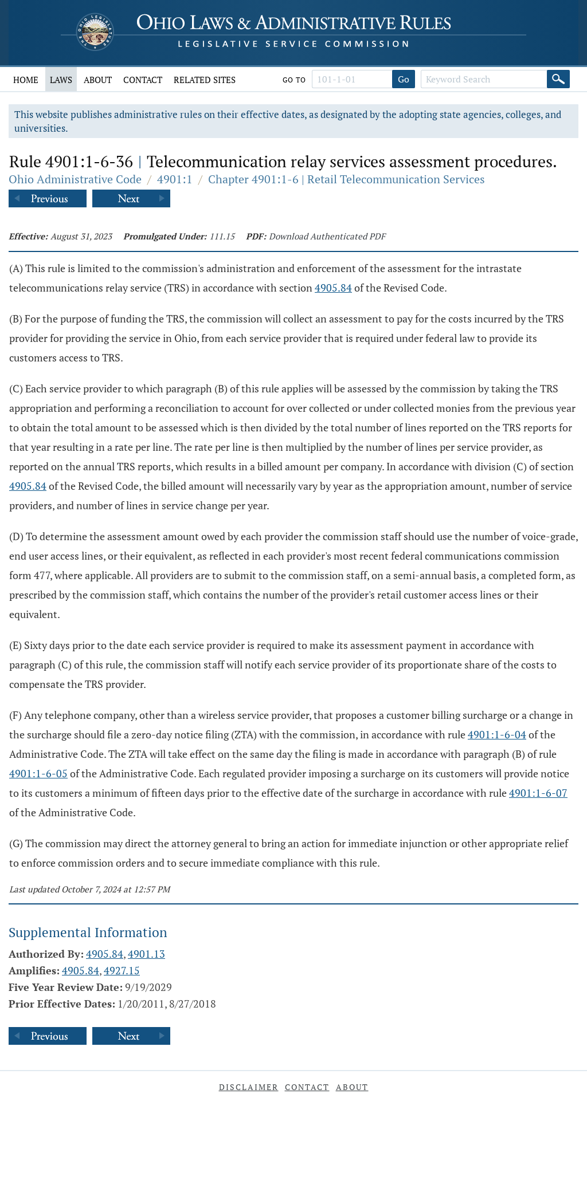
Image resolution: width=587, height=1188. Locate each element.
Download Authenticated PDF (327, 236)
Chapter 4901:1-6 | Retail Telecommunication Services (346, 179)
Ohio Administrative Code (75, 179)
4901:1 (175, 179)
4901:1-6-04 (497, 734)
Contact (142, 79)
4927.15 (122, 970)
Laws (61, 79)
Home (25, 79)
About (98, 79)
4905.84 (333, 287)
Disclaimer (249, 1086)
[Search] (558, 79)
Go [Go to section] (403, 79)
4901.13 (146, 954)
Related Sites (205, 79)
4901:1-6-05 (38, 773)
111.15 (221, 236)
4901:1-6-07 (538, 793)
